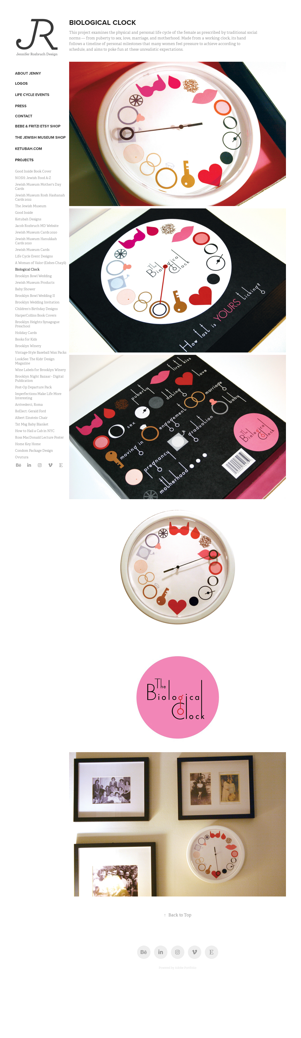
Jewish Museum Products (34, 282)
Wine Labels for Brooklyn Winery (40, 370)
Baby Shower (25, 289)
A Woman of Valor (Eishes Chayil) (40, 263)
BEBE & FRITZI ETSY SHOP (37, 126)
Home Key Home (28, 444)
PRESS (21, 106)
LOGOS (21, 83)
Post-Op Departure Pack (33, 387)
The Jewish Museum (30, 206)
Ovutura (21, 457)
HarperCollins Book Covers (35, 315)
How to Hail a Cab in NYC (35, 431)
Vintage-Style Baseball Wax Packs (40, 352)
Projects (24, 160)
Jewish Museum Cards (32, 250)
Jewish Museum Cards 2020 (36, 232)
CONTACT (23, 116)
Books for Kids (26, 339)
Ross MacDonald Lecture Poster (39, 437)
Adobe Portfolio (185, 968)
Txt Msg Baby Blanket (31, 424)
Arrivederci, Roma (29, 404)
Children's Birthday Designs (36, 309)
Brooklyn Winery (28, 346)
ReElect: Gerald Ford (30, 411)
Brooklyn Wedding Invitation (37, 302)
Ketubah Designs (28, 219)
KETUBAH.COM (28, 148)
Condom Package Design (34, 450)
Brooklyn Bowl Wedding (33, 276)
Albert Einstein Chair (31, 418)
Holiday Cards (26, 333)
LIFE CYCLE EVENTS (32, 94)
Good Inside (24, 213)
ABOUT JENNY (28, 73)
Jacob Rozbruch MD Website (37, 226)
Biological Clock (27, 269)
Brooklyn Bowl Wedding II (35, 296)
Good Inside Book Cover (33, 171)
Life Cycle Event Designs (34, 256)
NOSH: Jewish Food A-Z (33, 178)
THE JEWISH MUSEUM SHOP (40, 137)
